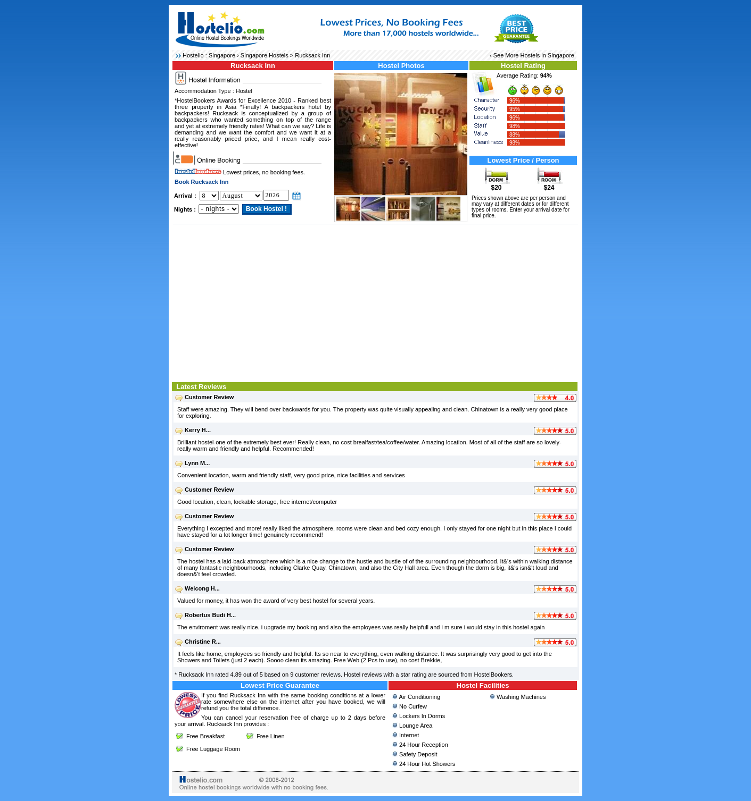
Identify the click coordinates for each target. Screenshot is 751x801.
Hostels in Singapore (547, 55)
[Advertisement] (375, 301)
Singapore (222, 55)
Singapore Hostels (264, 55)
